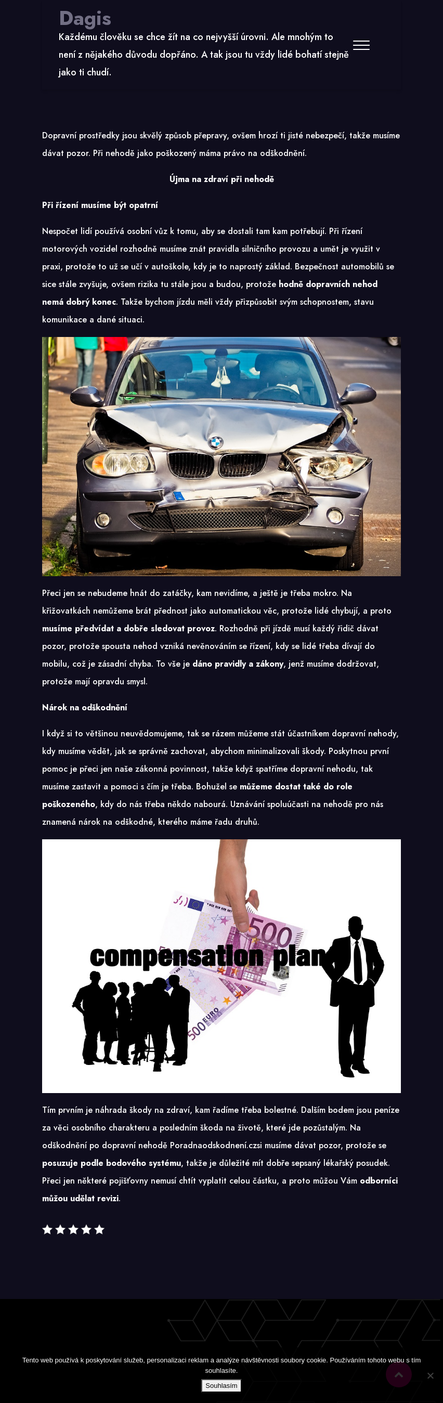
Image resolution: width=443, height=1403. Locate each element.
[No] (430, 1375)
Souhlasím (221, 1385)
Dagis (85, 18)
